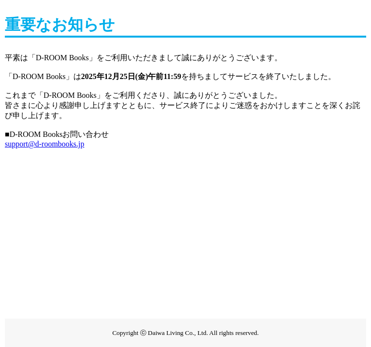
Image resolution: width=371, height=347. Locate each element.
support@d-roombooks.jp (45, 144)
